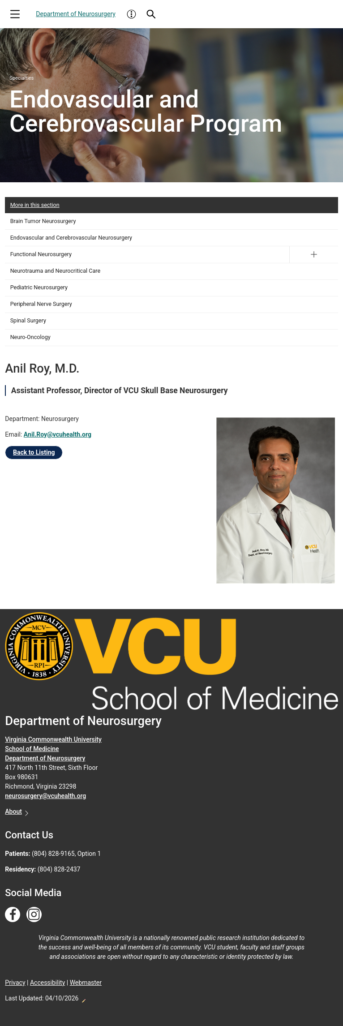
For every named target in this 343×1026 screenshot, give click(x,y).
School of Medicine (32, 748)
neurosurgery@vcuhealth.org (45, 795)
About (13, 811)
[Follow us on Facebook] (12, 915)
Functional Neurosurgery (41, 254)
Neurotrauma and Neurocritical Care (55, 270)
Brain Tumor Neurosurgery (43, 221)
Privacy (15, 982)
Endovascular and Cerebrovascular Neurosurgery (71, 237)
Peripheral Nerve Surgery (41, 304)
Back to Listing (34, 452)
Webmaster (86, 982)
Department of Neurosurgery (76, 13)
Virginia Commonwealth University (53, 739)
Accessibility (47, 982)
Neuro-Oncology (30, 337)
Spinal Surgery (28, 320)
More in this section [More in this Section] (35, 205)
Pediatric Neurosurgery (39, 287)
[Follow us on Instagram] (34, 915)
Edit (83, 998)
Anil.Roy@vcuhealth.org (57, 434)
